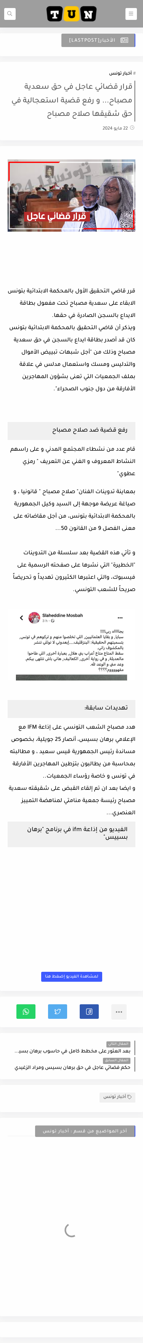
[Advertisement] (72, 264)
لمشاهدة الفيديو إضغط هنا (71, 976)
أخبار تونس (120, 73)
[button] (89, 1011)
